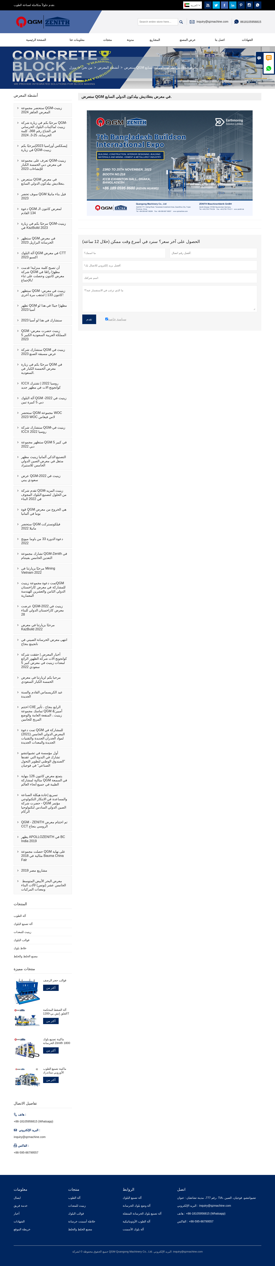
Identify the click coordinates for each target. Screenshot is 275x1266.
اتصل (181, 1189)
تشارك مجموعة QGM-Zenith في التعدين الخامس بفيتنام (44, 556)
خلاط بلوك (20, 948)
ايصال (17, 1197)
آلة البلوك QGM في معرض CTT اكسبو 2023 (43, 255)
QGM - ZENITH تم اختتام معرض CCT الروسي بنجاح (44, 824)
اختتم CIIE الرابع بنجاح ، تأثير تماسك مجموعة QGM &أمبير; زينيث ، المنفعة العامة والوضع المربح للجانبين (41, 713)
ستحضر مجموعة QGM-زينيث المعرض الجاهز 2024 (41, 110)
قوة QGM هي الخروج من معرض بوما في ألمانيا (43, 511)
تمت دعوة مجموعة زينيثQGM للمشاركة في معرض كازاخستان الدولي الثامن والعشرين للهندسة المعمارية (43, 589)
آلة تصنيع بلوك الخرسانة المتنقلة (142, 1213)
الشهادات (247, 39)
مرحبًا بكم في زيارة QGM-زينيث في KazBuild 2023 (43, 225)
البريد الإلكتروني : (187, 1205)
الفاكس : (182, 1221)
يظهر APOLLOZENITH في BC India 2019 (43, 839)
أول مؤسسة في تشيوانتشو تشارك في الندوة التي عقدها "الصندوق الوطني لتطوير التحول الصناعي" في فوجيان (43, 759)
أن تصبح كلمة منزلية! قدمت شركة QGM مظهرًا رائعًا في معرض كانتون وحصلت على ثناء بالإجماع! (42, 274)
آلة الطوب (20, 915)
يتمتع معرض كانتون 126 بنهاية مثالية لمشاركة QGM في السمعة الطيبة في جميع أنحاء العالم (44, 780)
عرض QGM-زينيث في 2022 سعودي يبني (40, 478)
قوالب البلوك (21, 940)
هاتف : (181, 1213)
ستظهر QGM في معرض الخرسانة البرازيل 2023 (38, 240)
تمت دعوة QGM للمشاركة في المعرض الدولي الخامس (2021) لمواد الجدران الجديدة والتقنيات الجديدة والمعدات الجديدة (43, 736)
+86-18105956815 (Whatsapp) (33, 1121)
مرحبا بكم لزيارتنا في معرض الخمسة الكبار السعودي (41, 679)
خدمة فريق (21, 1205)
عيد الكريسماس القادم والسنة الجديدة (41, 694)
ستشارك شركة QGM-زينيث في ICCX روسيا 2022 (43, 429)
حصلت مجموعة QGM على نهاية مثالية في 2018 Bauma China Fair (43, 856)
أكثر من (51, 987)
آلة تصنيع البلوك (23, 924)
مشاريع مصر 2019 (34, 870)
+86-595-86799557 (26, 1152)
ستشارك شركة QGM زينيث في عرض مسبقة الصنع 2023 (43, 352)
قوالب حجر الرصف (55, 980)
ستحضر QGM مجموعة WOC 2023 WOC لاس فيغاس (41, 415)
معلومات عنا (77, 39)
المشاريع (155, 39)
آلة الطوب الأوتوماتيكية (136, 1221)
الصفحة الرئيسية (36, 39)
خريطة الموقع (22, 1229)
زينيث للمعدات (22, 932)
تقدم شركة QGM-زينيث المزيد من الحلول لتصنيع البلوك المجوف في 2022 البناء (44, 495)
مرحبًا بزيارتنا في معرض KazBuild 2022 (38, 627)
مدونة (130, 39)
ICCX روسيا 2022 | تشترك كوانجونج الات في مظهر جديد (41, 385)
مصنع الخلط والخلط (26, 956)
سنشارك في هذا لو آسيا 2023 (41, 320)
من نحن (87, 67)
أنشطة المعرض (108, 67)
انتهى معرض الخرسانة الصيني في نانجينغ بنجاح (44, 642)
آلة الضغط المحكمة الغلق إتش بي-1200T (56, 1011)
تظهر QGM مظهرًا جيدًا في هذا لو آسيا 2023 (44, 307)
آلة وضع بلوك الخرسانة (137, 1205)
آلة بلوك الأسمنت (133, 1229)
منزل (72, 67)
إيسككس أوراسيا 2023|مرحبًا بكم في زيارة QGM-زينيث (44, 148)
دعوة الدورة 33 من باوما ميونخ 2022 (42, 541)
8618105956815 (250, 21)
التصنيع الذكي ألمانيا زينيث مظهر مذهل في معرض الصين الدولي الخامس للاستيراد (43, 461)
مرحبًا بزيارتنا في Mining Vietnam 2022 (38, 570)
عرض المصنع (187, 39)
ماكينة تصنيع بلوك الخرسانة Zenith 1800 (56, 1041)
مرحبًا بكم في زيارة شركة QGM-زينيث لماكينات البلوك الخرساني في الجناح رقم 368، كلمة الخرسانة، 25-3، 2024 (44, 129)
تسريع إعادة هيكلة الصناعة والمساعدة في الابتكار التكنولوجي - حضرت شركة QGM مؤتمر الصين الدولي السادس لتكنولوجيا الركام (44, 803)
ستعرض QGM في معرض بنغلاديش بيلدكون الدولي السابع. (43, 181)
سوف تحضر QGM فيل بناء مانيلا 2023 (43, 196)
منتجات (107, 39)
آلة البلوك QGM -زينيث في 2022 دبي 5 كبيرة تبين (43, 400)
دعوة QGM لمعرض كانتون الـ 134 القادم (41, 211)
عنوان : (181, 1197)
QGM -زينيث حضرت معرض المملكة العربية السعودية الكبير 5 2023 (43, 335)
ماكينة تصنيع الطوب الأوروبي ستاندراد (55, 1070)
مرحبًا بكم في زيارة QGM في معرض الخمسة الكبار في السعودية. (41, 368)
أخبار (16, 1213)
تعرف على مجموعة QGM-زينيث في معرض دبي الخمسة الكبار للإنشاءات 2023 (43, 165)
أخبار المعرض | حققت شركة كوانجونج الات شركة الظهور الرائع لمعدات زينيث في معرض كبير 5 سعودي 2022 (44, 661)
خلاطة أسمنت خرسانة (81, 1221)
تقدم (89, 319)
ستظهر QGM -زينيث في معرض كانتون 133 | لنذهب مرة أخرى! (43, 293)
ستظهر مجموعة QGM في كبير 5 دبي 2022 (44, 444)
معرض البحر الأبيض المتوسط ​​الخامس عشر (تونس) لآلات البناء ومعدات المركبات (43, 885)
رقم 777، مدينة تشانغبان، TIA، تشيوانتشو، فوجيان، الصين (221, 1197)
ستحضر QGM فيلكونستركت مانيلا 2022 (40, 526)
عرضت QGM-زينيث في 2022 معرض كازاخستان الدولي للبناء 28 (42, 610)
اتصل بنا (220, 39)
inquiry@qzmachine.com (212, 21)
